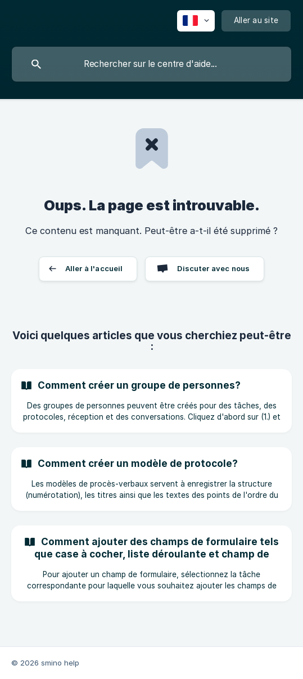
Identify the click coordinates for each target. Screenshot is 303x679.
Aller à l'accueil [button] (94, 268)
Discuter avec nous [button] (213, 268)
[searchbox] (151, 64)
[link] (151, 401)
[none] (196, 21)
